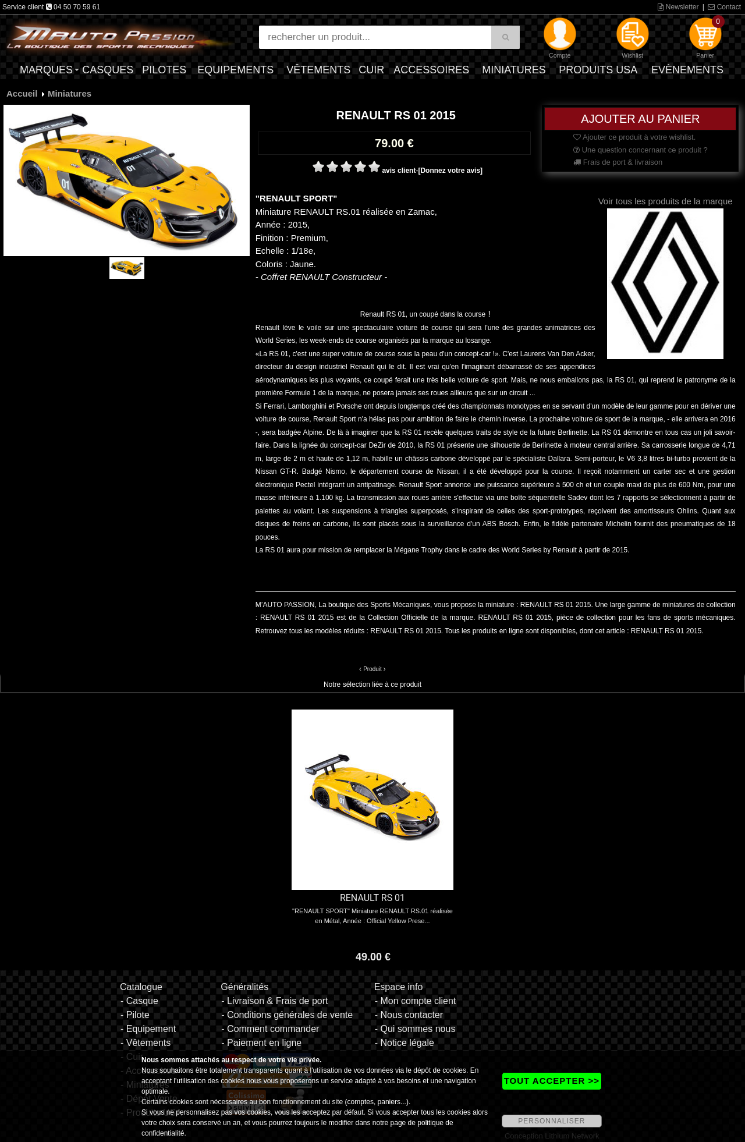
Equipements (235, 70)
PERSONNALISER (551, 1121)
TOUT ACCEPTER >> (551, 1081)
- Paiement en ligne (261, 1043)
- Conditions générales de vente (287, 1015)
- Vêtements (145, 1043)
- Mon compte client (415, 1001)
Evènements (687, 70)
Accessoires (431, 70)
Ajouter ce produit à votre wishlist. (634, 137)
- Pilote (135, 1015)
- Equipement (148, 1029)
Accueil (21, 93)
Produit (372, 669)
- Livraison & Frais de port (274, 1001)
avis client (399, 170)
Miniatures (514, 70)
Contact (724, 7)
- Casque (139, 1001)
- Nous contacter (409, 1015)
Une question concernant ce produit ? (640, 150)
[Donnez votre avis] (450, 170)
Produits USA (598, 70)
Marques (46, 70)
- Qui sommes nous (415, 1029)
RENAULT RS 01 (372, 897)
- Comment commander (270, 1029)
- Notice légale (404, 1043)
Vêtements (318, 70)
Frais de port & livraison (617, 162)
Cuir (371, 70)
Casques (107, 70)
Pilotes (164, 70)
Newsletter (678, 7)
